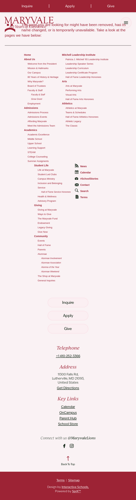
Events (41, 240)
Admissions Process (38, 112)
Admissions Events (37, 117)
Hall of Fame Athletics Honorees (82, 117)
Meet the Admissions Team (41, 125)
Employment (34, 103)
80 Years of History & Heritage (43, 77)
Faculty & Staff (35, 90)
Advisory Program (47, 201)
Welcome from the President (42, 63)
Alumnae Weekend (50, 271)
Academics (30, 130)
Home (27, 54)
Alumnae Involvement (51, 258)
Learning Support (36, 147)
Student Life (41, 165)
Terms (81, 197)
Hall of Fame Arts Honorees (80, 99)
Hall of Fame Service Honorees (56, 192)
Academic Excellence (39, 134)
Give (111, 6)
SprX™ (76, 491)
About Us (29, 59)
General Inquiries (46, 280)
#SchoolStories (86, 178)
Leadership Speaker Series (79, 63)
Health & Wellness (47, 196)
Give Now (43, 232)
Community (41, 236)
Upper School (35, 143)
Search (82, 190)
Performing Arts (73, 90)
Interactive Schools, (75, 487)
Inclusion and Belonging (50, 183)
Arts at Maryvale (74, 86)
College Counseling (38, 156)
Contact (82, 184)
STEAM (32, 152)
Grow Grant (36, 99)
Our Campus (34, 72)
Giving (38, 205)
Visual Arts (71, 94)
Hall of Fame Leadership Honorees (83, 77)
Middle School (35, 139)
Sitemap (74, 480)
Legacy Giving (45, 227)
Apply (70, 6)
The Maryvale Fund (48, 218)
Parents (42, 249)
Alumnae (42, 254)
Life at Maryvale (46, 170)
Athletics (67, 103)
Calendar (83, 172)
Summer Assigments (38, 161)
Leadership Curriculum (77, 68)
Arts (64, 81)
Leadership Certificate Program (81, 72)
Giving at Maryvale (47, 209)
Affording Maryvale (37, 121)
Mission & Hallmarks (38, 68)
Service (41, 187)
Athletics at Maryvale (76, 108)
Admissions (31, 108)
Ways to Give (44, 214)
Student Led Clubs (47, 174)
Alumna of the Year (50, 267)
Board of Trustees (37, 86)
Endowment (44, 223)
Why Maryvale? (36, 81)
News (81, 166)
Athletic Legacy (73, 121)
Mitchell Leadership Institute (78, 54)
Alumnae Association (51, 263)
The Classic (72, 125)
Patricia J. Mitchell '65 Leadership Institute (87, 59)
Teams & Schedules (76, 112)
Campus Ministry (46, 178)
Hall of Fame (44, 245)
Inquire (27, 6)
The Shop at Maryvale (49, 276)
